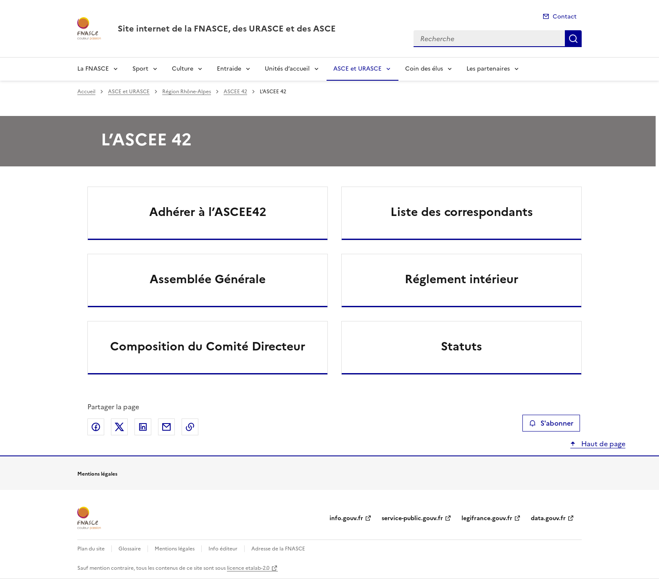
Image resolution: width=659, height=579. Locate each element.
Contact (565, 16)
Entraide (229, 68)
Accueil (86, 91)
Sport (140, 68)
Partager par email (166, 426)
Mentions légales (175, 549)
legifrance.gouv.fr (486, 518)
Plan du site (91, 549)
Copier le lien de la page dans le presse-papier (190, 426)
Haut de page (602, 444)
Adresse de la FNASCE (278, 549)
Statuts (461, 346)
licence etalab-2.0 (248, 568)
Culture (182, 68)
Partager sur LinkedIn (142, 426)
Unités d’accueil (287, 68)
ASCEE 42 (235, 91)
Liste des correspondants (461, 211)
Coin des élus (424, 68)
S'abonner (551, 423)
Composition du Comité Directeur (207, 346)
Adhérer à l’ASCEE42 (207, 211)
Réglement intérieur (461, 279)
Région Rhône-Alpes (186, 91)
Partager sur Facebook (95, 426)
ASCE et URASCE (357, 68)
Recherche (573, 38)
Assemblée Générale (208, 279)
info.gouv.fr (346, 518)
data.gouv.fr (548, 518)
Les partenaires (488, 68)
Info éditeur (222, 549)
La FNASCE (93, 68)
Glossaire (130, 549)
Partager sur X (119, 426)
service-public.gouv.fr (412, 518)
